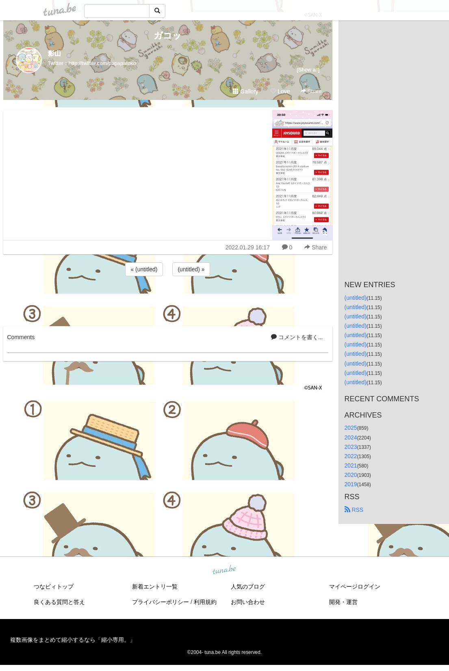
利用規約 (205, 602)
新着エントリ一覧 (155, 586)
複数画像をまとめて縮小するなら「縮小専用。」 (72, 639)
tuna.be (224, 570)
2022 (351, 456)
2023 (351, 447)
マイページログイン (354, 586)
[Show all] (308, 70)
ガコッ (168, 35)
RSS (354, 509)
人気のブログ (248, 586)
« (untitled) (143, 269)
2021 (351, 465)
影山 (54, 53)
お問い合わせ (248, 602)
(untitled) (356, 297)
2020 (351, 475)
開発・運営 (343, 602)
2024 (351, 437)
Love (280, 91)
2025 (351, 427)
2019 (351, 484)
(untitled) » (191, 269)
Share (311, 91)
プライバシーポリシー (160, 602)
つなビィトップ (54, 586)
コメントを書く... (297, 337)
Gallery (245, 91)
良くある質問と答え (59, 602)
